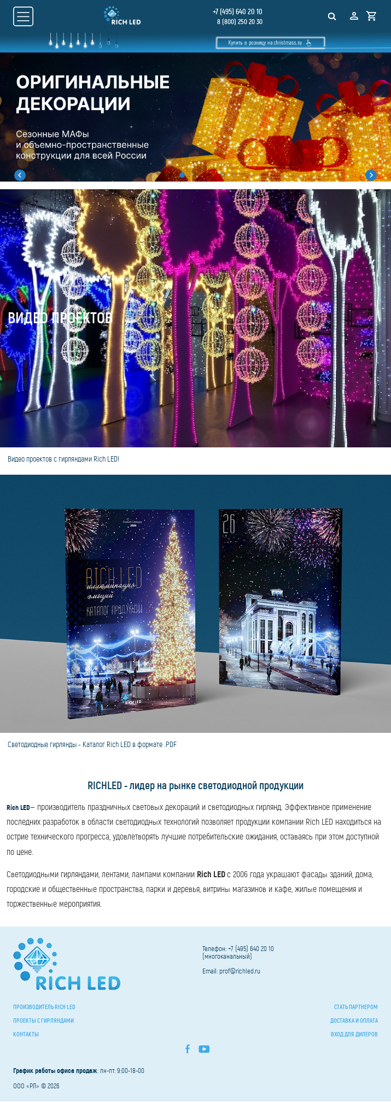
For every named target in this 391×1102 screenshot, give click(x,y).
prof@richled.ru (239, 971)
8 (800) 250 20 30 (238, 22)
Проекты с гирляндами (43, 1021)
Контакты (26, 1035)
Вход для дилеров (354, 1035)
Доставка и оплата (354, 1021)
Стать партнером (356, 1007)
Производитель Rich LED (44, 1007)
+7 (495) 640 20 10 (236, 11)
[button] (17, 175)
